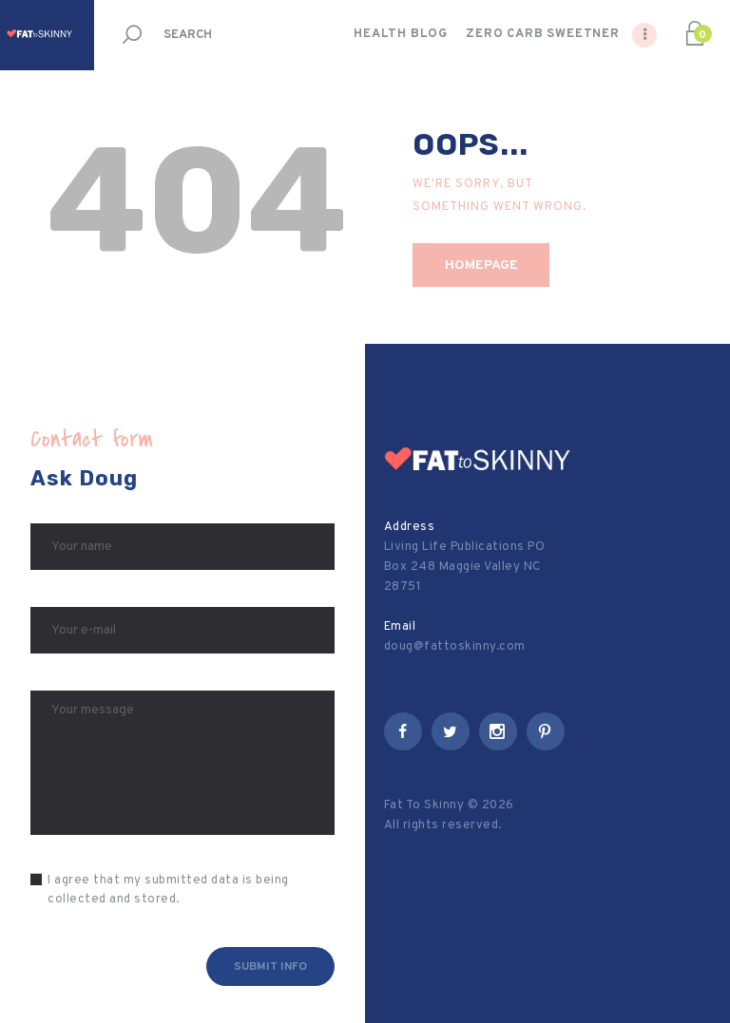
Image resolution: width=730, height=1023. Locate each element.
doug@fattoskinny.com (455, 646)
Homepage (481, 265)
